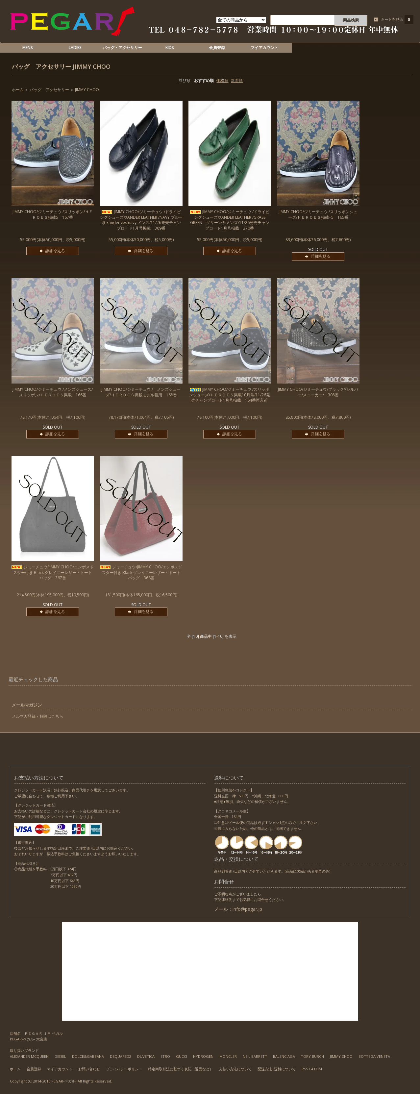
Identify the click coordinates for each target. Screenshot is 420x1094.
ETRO (165, 1056)
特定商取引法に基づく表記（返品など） (180, 1068)
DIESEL (60, 1056)
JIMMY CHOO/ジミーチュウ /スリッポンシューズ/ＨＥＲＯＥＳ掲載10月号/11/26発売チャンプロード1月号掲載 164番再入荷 (229, 394)
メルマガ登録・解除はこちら (37, 716)
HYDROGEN (203, 1056)
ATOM (316, 1068)
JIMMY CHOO (92, 66)
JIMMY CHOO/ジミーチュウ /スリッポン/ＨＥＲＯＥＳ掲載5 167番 (52, 214)
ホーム (18, 89)
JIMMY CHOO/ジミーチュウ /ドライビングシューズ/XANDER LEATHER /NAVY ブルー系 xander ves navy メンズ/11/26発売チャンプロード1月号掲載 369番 (141, 220)
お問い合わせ (89, 1068)
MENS (27, 47)
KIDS (169, 47)
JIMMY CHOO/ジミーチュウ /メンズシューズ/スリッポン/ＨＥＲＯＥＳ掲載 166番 (52, 392)
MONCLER (228, 1056)
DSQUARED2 (120, 1056)
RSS (305, 1068)
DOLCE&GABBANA (88, 1056)
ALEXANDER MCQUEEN (29, 1056)
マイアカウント (264, 47)
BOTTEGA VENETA (374, 1056)
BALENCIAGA (284, 1056)
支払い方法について (235, 1068)
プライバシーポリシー (124, 1068)
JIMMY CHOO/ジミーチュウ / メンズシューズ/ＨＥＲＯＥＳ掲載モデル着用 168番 (141, 392)
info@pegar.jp (247, 909)
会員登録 (217, 47)
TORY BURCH (312, 1056)
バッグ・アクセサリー (122, 47)
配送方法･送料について (277, 1068)
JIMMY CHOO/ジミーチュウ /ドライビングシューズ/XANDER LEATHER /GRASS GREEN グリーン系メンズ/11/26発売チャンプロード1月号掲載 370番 (229, 220)
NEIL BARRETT (255, 1056)
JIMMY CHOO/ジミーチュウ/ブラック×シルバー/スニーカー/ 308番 (318, 392)
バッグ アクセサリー (41, 66)
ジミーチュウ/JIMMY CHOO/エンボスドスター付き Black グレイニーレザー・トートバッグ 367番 (53, 572)
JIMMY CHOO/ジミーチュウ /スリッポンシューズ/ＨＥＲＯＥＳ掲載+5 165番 (318, 214)
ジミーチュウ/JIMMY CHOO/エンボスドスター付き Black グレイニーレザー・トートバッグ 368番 (141, 572)
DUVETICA (146, 1056)
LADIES (75, 47)
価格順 (222, 80)
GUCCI (181, 1056)
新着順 (237, 80)
